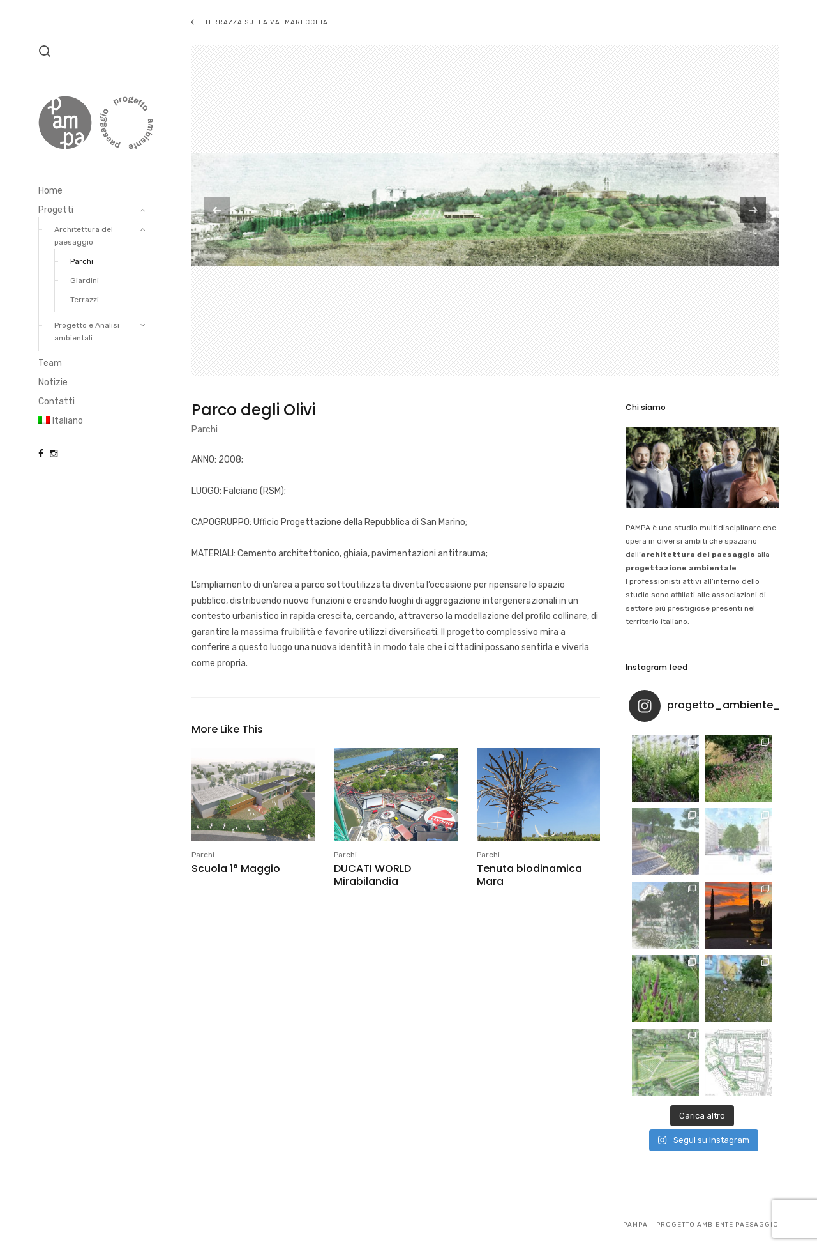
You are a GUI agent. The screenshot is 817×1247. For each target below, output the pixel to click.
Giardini (84, 280)
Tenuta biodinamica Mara (529, 874)
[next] (753, 210)
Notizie (53, 382)
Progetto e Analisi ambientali (86, 331)
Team (50, 363)
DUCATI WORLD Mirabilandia (372, 874)
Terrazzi (84, 299)
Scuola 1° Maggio (235, 868)
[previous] (217, 210)
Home (50, 190)
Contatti (56, 401)
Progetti (55, 209)
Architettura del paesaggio (83, 236)
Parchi (81, 261)
